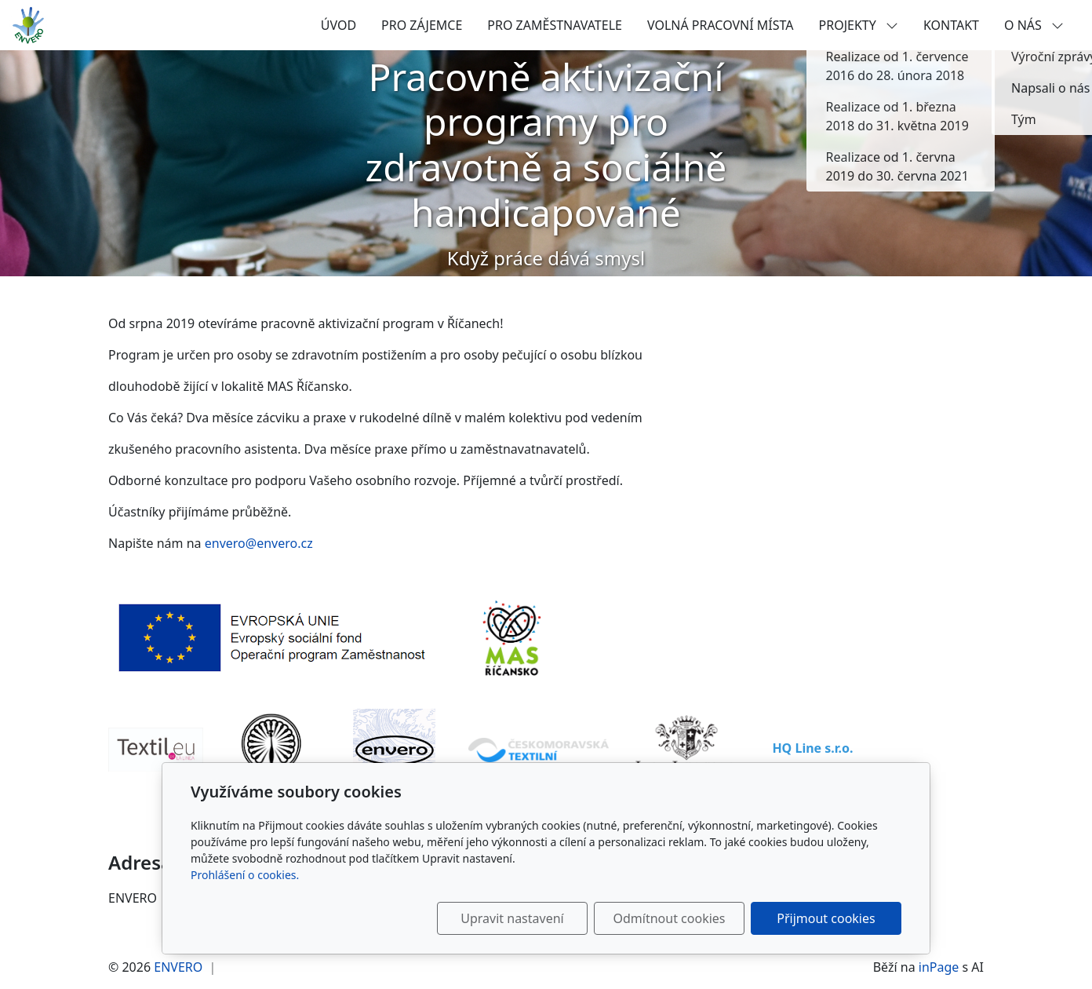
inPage (939, 967)
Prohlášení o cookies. (245, 874)
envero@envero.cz (260, 543)
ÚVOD (338, 25)
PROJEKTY (858, 25)
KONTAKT (951, 25)
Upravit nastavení (511, 918)
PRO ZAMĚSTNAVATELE (554, 25)
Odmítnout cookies (669, 918)
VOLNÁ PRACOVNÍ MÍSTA (720, 25)
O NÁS (1034, 25)
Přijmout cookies (826, 918)
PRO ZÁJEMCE (421, 25)
